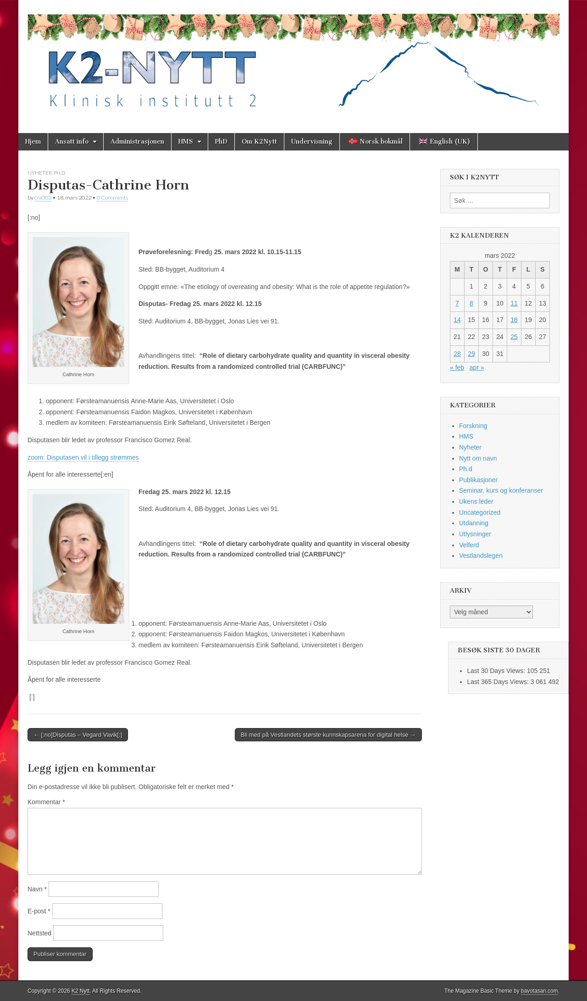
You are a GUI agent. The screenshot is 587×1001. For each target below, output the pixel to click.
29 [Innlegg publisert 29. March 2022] (471, 353)
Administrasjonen (137, 141)
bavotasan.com (539, 991)
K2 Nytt (80, 991)
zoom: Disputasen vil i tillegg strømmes (83, 457)
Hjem (33, 141)
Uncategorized (479, 512)
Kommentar (46, 802)
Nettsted (39, 933)
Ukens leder (476, 501)
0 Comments (112, 197)
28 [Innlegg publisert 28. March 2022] (457, 353)
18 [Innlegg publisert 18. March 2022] (514, 319)
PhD (221, 141)
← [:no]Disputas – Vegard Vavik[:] (77, 734)
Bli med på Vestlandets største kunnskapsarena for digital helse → (328, 734)
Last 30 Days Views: (496, 670)
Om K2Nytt (259, 141)
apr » (477, 367)
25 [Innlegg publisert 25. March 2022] (514, 336)
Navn (37, 889)
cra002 (42, 197)
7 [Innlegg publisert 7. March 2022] (457, 303)
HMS (185, 141)
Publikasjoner (478, 480)
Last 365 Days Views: (498, 681)
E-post (39, 911)
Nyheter (40, 173)
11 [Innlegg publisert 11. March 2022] (514, 303)
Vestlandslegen (481, 555)
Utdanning (473, 523)
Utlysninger (475, 534)
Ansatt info (72, 141)
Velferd (469, 545)
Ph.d (59, 173)
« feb (457, 367)
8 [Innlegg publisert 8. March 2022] (471, 303)
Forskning (473, 425)
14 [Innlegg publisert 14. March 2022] (457, 319)
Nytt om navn (478, 458)
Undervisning (311, 141)
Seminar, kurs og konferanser (501, 490)
